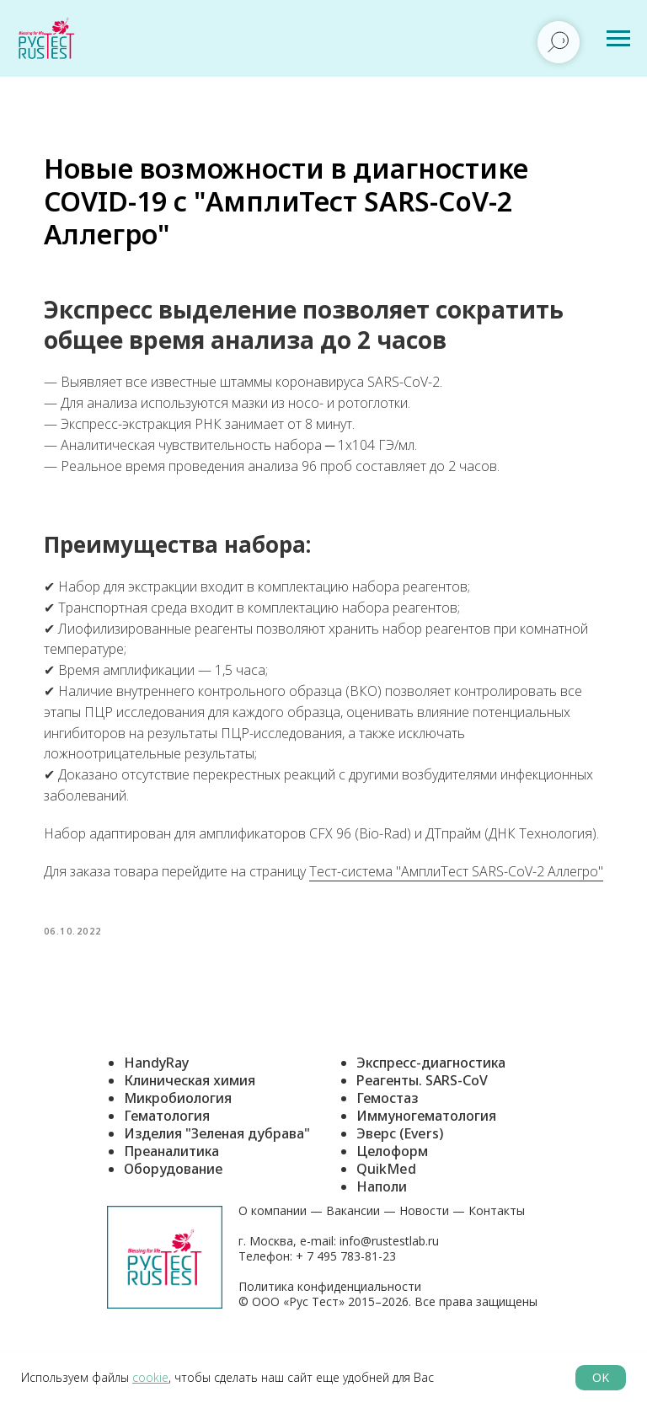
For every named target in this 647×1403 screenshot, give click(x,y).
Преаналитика (171, 1204)
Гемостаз (387, 1151)
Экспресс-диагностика (430, 1115)
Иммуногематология (426, 1168)
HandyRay (156, 1115)
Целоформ (392, 1204)
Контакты (496, 1264)
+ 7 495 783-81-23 (344, 1309)
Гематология (167, 1168)
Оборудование (173, 1222)
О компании (272, 1264)
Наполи (381, 1239)
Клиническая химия (189, 1133)
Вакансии (353, 1264)
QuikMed (386, 1222)
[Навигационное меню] (618, 38)
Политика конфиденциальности (329, 1339)
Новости (424, 1264)
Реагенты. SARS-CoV (422, 1133)
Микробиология (178, 1151)
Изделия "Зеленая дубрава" (217, 1186)
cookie (150, 1377)
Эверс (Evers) (399, 1186)
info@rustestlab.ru (389, 1294)
